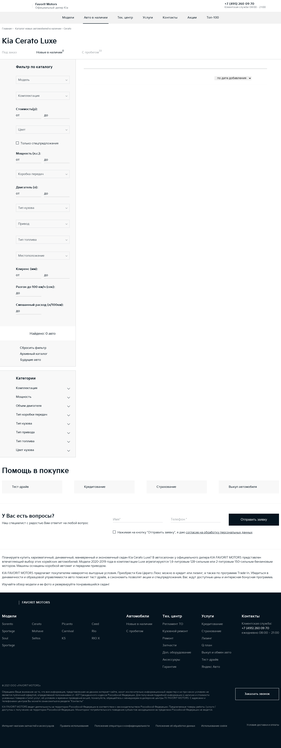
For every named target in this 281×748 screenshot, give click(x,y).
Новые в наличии (49, 52)
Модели (68, 18)
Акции (192, 18)
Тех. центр (125, 18)
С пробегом (90, 52)
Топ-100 (213, 18)
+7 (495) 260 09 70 (239, 4)
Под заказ (9, 52)
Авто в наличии (95, 18)
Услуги (148, 18)
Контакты (170, 18)
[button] (43, 80)
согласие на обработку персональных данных (219, 532)
